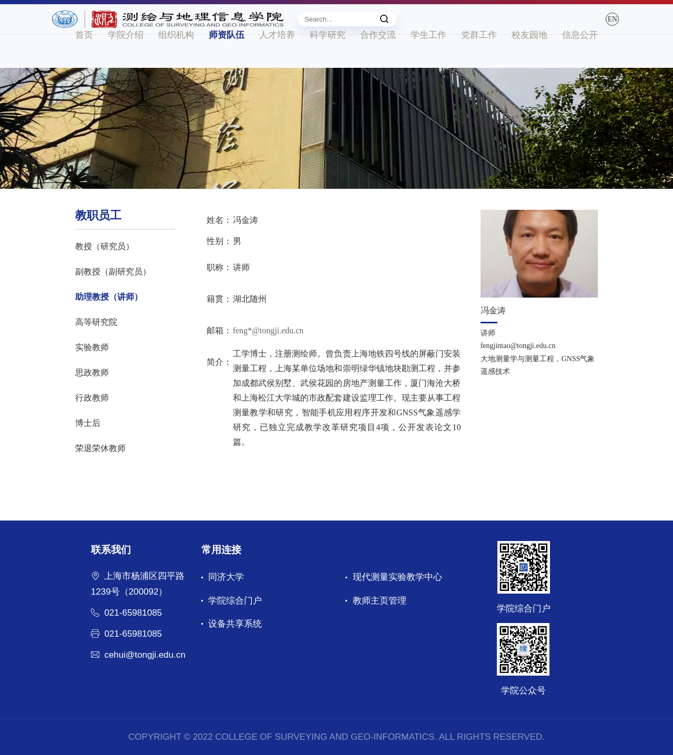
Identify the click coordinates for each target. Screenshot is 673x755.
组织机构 (176, 68)
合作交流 (378, 68)
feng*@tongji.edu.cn (268, 330)
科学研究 (327, 68)
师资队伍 (226, 68)
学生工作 (428, 68)
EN (587, 27)
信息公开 (580, 68)
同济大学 (226, 577)
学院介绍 (126, 68)
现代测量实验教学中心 (397, 577)
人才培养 (277, 68)
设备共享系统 (235, 624)
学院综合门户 (235, 601)
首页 (84, 68)
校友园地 (529, 68)
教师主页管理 (379, 601)
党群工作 (479, 68)
